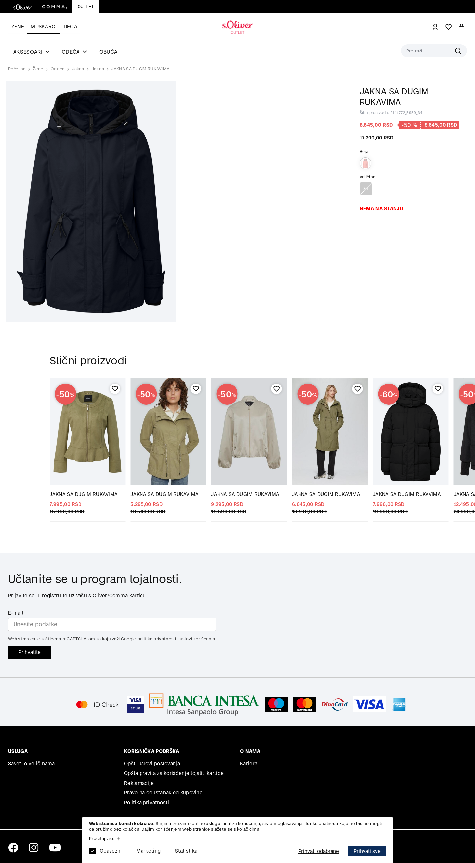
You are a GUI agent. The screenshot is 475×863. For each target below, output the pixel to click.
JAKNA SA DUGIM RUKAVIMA (140, 69)
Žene (17, 26)
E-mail (15, 613)
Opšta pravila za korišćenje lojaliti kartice (174, 773)
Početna (16, 69)
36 (365, 188)
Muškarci (44, 26)
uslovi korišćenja (197, 639)
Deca (70, 26)
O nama (250, 751)
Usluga (18, 751)
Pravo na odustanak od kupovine (163, 792)
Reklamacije (139, 783)
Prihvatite (29, 652)
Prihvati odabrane (318, 851)
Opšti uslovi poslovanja (152, 763)
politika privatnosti (156, 639)
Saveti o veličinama (31, 763)
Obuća (108, 51)
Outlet (86, 6)
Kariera (248, 763)
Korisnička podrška (151, 751)
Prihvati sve (367, 851)
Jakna (78, 69)
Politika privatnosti (146, 802)
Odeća (58, 69)
